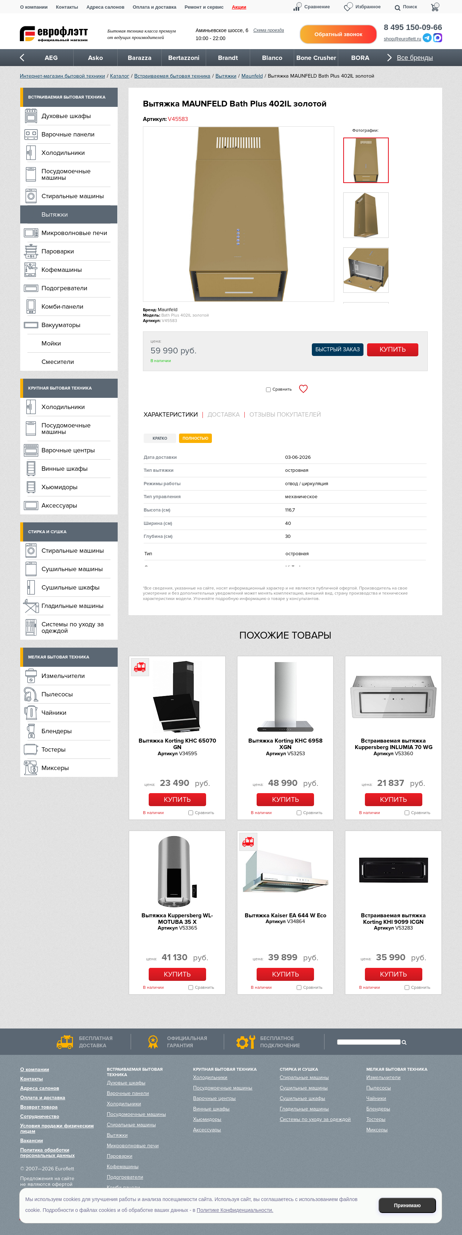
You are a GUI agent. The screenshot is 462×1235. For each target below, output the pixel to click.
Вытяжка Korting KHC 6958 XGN (285, 744)
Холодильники (63, 153)
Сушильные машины (72, 569)
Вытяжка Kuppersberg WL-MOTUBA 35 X (177, 919)
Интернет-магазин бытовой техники (62, 76)
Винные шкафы (65, 469)
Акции (239, 7)
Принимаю (407, 1205)
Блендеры (57, 731)
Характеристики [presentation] (171, 415)
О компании (34, 7)
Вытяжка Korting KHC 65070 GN (177, 744)
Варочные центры (68, 450)
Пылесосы (57, 694)
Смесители (58, 362)
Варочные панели (68, 134)
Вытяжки (225, 76)
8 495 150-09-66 (413, 27)
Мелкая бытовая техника (58, 657)
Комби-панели (62, 306)
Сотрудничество (39, 1116)
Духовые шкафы (66, 116)
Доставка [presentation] (224, 415)
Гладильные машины (73, 606)
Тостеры (54, 749)
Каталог (119, 76)
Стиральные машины (73, 196)
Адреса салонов (105, 7)
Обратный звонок (338, 34)
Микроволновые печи (74, 233)
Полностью (195, 438)
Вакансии (31, 1141)
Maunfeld (252, 76)
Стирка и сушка (47, 532)
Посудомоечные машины (66, 174)
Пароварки (58, 251)
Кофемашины (62, 270)
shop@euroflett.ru (403, 39)
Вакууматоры (61, 325)
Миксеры (55, 768)
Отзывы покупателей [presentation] (285, 415)
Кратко (160, 438)
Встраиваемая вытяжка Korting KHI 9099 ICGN (393, 919)
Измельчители (63, 676)
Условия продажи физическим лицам (57, 1128)
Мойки (51, 343)
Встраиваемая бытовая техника (172, 76)
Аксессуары (59, 505)
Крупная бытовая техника (60, 388)
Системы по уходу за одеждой (73, 627)
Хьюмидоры (60, 487)
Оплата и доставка (154, 7)
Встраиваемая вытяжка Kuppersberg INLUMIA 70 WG (393, 744)
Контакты (67, 7)
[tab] (173, 415)
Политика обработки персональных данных (47, 1152)
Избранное (368, 6)
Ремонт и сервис (204, 7)
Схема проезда (268, 30)
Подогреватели (64, 288)
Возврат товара (39, 1107)
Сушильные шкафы (71, 587)
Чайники (54, 713)
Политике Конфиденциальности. (235, 1210)
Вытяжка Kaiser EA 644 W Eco (285, 915)
